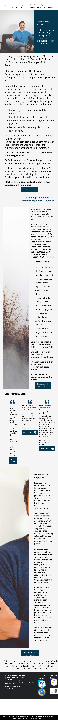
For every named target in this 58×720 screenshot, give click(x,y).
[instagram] (45, 675)
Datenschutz (22, 687)
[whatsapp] (41, 675)
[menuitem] (13, 5)
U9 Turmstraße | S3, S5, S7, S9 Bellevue (11, 687)
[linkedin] (40, 678)
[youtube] (43, 678)
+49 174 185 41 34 (26, 677)
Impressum (30, 687)
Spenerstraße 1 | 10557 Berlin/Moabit (11, 682)
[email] (38, 675)
